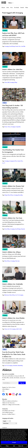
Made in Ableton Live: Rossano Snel (13, 186)
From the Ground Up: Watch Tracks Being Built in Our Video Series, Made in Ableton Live (13, 354)
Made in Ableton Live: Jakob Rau (12, 69)
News (11, 7)
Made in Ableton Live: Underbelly (12, 284)
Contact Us (4, 427)
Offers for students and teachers (9, 401)
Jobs (3, 391)
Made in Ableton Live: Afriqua (11, 252)
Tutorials (22, 7)
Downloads (16, 7)
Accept (14, 442)
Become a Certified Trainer (8, 414)
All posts (3, 7)
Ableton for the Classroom (8, 403)
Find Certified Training (7, 412)
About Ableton (5, 389)
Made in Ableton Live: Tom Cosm (12, 218)
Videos (26, 7)
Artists (7, 7)
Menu (10, 3)
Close (7, 446)
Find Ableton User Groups (8, 410)
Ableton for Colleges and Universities (10, 404)
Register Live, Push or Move (8, 387)
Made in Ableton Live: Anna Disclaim (13, 318)
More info (20, 446)
